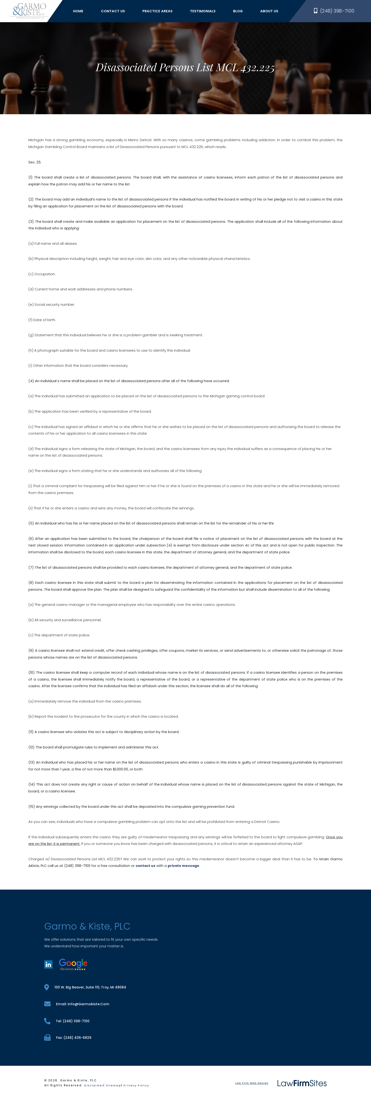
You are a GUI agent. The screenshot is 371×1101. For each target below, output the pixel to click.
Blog (243, 12)
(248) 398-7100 (334, 12)
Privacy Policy (138, 1086)
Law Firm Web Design (251, 1084)
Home (83, 12)
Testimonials (208, 12)
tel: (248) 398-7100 (67, 1021)
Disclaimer (94, 1086)
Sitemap (115, 1086)
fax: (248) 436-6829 (68, 1038)
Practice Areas (162, 12)
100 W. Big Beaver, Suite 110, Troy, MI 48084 (87, 987)
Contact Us (118, 12)
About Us (274, 12)
